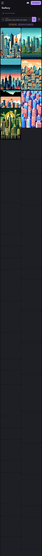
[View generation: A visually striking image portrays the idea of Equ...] (11, 364)
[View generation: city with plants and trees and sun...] (11, 240)
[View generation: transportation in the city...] (31, 295)
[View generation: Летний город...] (11, 252)
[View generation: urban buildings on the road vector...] (11, 526)
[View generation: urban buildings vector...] (11, 450)
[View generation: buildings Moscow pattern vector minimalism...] (31, 143)
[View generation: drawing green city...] (31, 427)
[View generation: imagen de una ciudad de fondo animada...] (11, 80)
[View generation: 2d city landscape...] (31, 43)
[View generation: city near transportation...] (11, 285)
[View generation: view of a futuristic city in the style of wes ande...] (11, 377)
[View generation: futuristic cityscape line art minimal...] (11, 466)
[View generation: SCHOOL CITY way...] (11, 263)
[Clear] (30, 19)
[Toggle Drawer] (2, 3)
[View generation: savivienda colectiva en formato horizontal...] (11, 400)
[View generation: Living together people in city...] (31, 220)
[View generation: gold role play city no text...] (11, 488)
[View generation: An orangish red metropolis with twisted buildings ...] (11, 346)
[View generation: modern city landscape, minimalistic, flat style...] (11, 102)
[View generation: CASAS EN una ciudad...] (31, 75)
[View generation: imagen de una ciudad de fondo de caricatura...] (11, 316)
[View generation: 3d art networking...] (11, 186)
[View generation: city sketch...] (31, 189)
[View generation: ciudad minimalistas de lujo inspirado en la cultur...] (31, 166)
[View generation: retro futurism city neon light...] (31, 533)
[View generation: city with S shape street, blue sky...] (31, 109)
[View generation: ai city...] (31, 358)
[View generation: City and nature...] (11, 155)
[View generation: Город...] (31, 273)
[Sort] (21, 13)
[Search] (34, 19)
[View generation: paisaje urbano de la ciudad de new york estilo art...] (11, 124)
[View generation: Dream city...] (11, 218)
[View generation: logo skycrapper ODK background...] (31, 511)
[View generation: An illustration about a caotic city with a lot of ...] (31, 458)
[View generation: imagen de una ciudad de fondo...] (31, 252)
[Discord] (28, 3)
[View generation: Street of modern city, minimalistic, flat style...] (11, 433)
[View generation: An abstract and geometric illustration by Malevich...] (11, 422)
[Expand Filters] (39, 19)
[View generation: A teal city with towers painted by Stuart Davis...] (31, 392)
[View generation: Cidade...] (11, 46)
